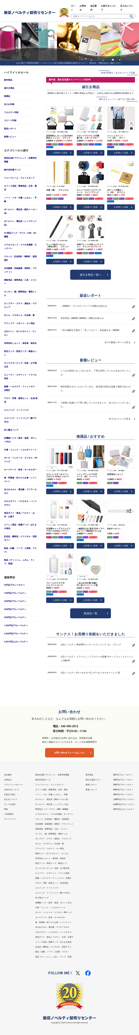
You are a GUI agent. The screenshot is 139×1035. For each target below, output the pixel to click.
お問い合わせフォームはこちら (69, 752)
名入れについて (10, 799)
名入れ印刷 (9, 104)
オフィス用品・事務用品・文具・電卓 (20, 188)
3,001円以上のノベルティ (16, 641)
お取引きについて (11, 790)
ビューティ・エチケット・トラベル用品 (20, 377)
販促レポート (10, 128)
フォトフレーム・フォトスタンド (19, 178)
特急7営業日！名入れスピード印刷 (118, 72)
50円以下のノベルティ (14, 585)
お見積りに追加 (60, 153)
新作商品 (8, 80)
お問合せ (8, 780)
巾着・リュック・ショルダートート (20, 450)
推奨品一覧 (90, 613)
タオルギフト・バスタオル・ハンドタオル (20, 503)
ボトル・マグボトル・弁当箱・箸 (19, 315)
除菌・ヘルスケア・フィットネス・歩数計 (20, 388)
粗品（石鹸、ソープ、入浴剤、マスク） (20, 550)
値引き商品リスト (93, 780)
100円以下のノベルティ (15, 593)
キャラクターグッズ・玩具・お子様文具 (20, 365)
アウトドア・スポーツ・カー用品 (19, 323)
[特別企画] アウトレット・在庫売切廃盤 (20, 160)
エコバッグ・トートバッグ (16, 410)
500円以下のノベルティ (15, 617)
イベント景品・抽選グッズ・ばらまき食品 (20, 527)
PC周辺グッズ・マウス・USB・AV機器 (20, 235)
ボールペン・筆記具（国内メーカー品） (20, 211)
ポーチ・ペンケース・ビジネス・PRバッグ (20, 460)
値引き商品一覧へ (90, 274)
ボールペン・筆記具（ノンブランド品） (20, 223)
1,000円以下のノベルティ (16, 625)
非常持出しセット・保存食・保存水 (20, 343)
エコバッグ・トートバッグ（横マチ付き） (20, 420)
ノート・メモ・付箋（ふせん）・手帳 (20, 200)
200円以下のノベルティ (15, 601)
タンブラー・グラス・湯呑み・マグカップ (20, 305)
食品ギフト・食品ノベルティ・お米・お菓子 (19, 515)
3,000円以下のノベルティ (16, 633)
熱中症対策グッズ (12, 170)
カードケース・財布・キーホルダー (20, 469)
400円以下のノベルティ (15, 609)
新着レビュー (10, 136)
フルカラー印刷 (11, 112)
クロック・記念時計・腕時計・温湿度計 (20, 258)
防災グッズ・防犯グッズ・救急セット (20, 353)
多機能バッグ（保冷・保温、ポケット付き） (20, 440)
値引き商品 (9, 88)
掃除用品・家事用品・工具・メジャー (20, 282)
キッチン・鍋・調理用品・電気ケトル (20, 294)
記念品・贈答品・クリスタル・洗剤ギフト (20, 538)
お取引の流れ (9, 794)
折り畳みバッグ (11, 430)
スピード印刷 (10, 120)
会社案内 (8, 775)
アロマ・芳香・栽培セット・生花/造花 (20, 400)
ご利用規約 (9, 814)
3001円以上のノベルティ (124, 809)
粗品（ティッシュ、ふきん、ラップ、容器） (19, 562)
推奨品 (7, 96)
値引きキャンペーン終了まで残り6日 (117, 99)
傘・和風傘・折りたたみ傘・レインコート (20, 480)
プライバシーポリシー (13, 785)
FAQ (6, 809)
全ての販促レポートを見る (118, 342)
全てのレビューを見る (120, 418)
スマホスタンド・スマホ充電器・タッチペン (20, 247)
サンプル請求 (9, 804)
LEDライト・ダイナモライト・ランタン (20, 333)
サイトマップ (9, 819)
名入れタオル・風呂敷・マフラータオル (20, 491)
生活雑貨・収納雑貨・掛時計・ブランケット (20, 270)
